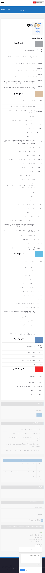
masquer (39, 23)
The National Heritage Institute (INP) (34, 10)
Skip (26, 570)
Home (43, 10)
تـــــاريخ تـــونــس (23, 10)
